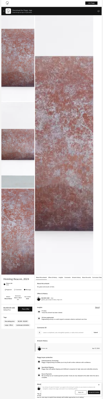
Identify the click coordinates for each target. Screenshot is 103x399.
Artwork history (76, 277)
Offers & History (52, 277)
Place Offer (25, 309)
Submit (96, 332)
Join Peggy (91, 3)
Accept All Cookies (94, 392)
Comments (67, 277)
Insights (61, 277)
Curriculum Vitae (97, 277)
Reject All (80, 392)
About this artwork (41, 277)
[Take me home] (7, 3)
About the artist (86, 277)
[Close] (99, 385)
